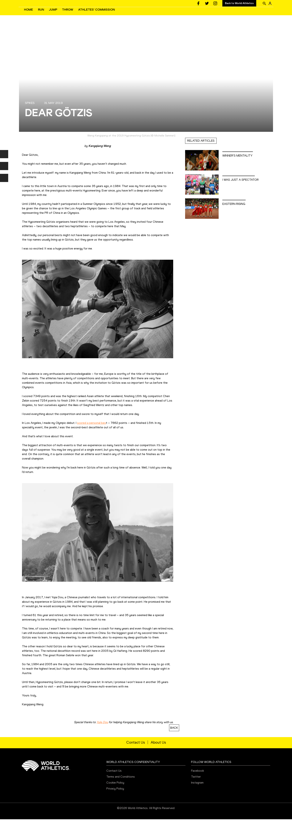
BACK (174, 736)
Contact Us (135, 751)
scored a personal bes (91, 431)
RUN (97, 14)
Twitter (196, 785)
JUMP (109, 14)
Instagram (197, 791)
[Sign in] (270, 3)
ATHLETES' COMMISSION (152, 14)
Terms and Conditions (120, 785)
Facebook (197, 779)
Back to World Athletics (239, 3)
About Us (158, 751)
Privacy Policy (115, 797)
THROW (123, 14)
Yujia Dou (102, 731)
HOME (84, 14)
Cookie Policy (115, 791)
